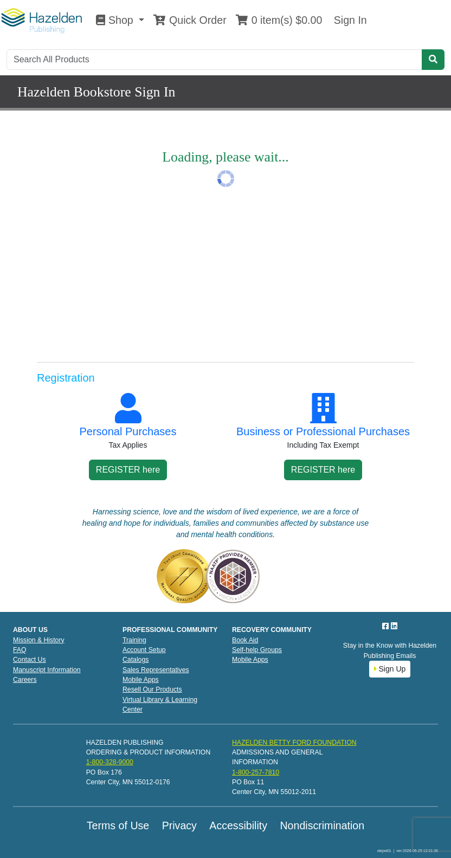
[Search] (214, 59)
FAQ (20, 650)
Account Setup (144, 650)
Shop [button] (116, 20)
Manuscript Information (47, 670)
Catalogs (136, 659)
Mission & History (39, 640)
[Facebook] (386, 626)
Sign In (348, 20)
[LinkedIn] (394, 626)
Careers (25, 679)
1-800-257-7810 (255, 772)
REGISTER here (128, 469)
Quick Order (190, 20)
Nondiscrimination (322, 825)
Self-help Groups (257, 650)
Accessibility (238, 825)
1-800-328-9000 (109, 762)
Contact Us (29, 659)
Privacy (179, 825)
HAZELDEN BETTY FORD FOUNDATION (294, 742)
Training (134, 640)
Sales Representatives (156, 670)
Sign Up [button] (390, 669)
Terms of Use (118, 825)
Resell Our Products (152, 689)
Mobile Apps (141, 679)
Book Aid (245, 640)
